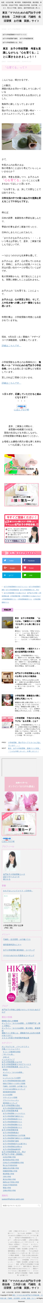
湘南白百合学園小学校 (11, 1168)
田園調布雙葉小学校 (10, 1171)
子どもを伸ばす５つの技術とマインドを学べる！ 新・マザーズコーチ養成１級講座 (23, 1253)
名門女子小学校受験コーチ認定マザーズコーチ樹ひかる (14, 874)
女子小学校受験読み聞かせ (12, 1146)
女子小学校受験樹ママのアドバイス (16, 586)
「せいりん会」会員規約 (24, 1233)
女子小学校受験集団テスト (12, 1119)
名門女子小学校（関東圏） (13, 1154)
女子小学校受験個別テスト (12, 1122)
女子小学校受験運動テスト (12, 1125)
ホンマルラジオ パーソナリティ (15, 1047)
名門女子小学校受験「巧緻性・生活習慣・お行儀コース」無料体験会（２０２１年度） (23, 1249)
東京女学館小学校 (9, 1179)
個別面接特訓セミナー (12, 945)
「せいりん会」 (8, 1054)
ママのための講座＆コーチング (14, 1089)
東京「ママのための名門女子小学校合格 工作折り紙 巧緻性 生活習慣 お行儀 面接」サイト (21, 17)
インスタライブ (8, 1059)
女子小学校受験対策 (12, 590)
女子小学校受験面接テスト (12, 1127)
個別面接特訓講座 (9, 1092)
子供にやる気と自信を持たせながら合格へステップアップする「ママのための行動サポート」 (23, 1257)
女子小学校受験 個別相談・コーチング (19, 950)
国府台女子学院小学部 (11, 1182)
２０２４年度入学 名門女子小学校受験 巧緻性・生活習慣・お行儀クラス (23, 1273)
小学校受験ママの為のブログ (31, 596)
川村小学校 (7, 1176)
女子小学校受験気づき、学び (29, 590)
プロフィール (26, 1246)
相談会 (5, 1075)
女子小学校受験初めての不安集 (14, 1135)
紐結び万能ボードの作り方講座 (14, 1083)
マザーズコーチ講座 (10, 1097)
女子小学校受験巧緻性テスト (13, 1116)
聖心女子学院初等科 (10, 1165)
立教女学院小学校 (9, 1190)
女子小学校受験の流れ (11, 1105)
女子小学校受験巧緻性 (11, 1141)
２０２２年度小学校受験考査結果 (15, 1038)
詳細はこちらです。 (11, 345)
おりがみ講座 (7, 1095)
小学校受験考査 (15, 596)
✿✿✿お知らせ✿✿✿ (10, 1021)
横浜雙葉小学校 (8, 1174)
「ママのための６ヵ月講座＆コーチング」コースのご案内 (23, 1235)
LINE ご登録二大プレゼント (19, 1231)
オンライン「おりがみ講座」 (13, 1072)
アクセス (25, 1244)
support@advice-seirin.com (13, 1199)
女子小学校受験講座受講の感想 (14, 1081)
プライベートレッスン (11, 1100)
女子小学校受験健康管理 (12, 1149)
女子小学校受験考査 (10, 1111)
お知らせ (6, 1057)
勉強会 (5, 1069)
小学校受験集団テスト (24, 599)
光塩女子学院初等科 (10, 1185)
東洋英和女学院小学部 (11, 1160)
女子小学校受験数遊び (11, 1133)
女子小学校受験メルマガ (12, 1062)
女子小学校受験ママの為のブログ (15, 593)
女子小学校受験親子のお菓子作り (15, 1144)
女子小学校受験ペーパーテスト (14, 1113)
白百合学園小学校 (9, 1157)
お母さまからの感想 (20, 1240)
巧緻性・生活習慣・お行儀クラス (17, 939)
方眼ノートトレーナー (11, 1049)
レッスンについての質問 (12, 1078)
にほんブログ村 (21, 410)
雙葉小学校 (7, 1188)
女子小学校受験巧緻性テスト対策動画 (16, 1138)
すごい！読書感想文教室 (12, 1052)
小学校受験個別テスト (9, 599)
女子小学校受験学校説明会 (12, 1108)
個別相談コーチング (10, 1103)
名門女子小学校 (32, 593)
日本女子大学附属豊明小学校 (13, 1163)
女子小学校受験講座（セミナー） (15, 1067)
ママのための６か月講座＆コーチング (18, 956)
